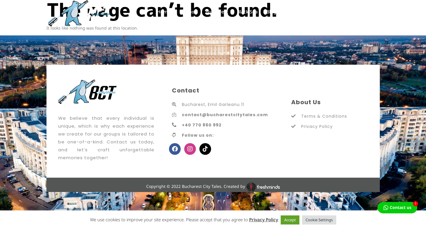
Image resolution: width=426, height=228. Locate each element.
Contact (293, 11)
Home (163, 11)
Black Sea (247, 11)
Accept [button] (290, 219)
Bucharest (217, 11)
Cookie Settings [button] (319, 219)
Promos (188, 11)
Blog (271, 11)
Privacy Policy (263, 219)
